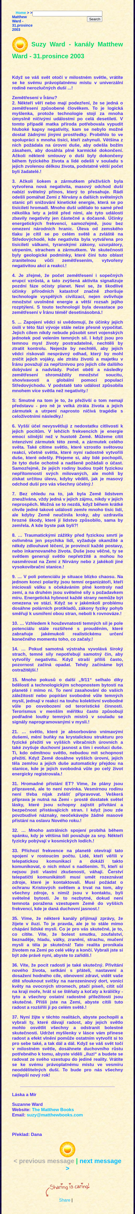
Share (64, 1200)
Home (21, 13)
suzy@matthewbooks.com (55, 1114)
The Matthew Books (53, 1109)
